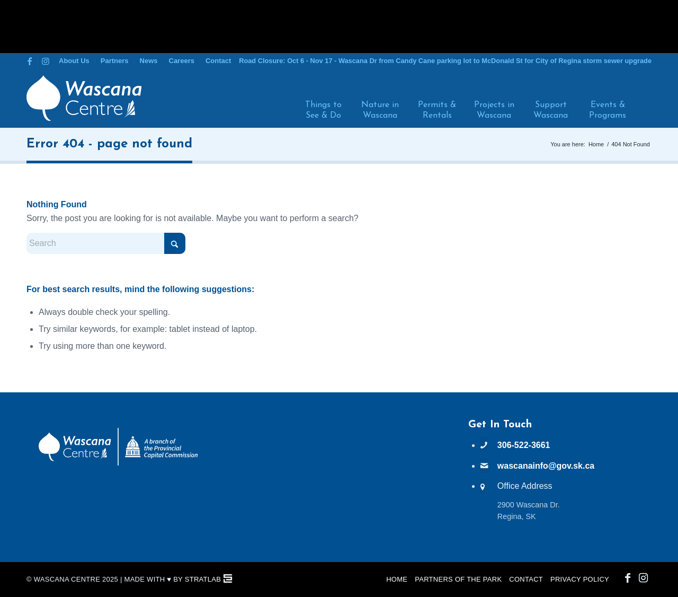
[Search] (642, 98)
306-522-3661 (523, 445)
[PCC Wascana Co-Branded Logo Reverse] (118, 463)
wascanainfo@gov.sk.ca (545, 465)
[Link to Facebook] (29, 61)
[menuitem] (74, 61)
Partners (115, 61)
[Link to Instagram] (45, 61)
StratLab (203, 579)
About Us (74, 61)
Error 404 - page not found (109, 144)
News (149, 61)
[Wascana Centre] (83, 98)
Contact (218, 61)
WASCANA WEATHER (339, 458)
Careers (181, 61)
